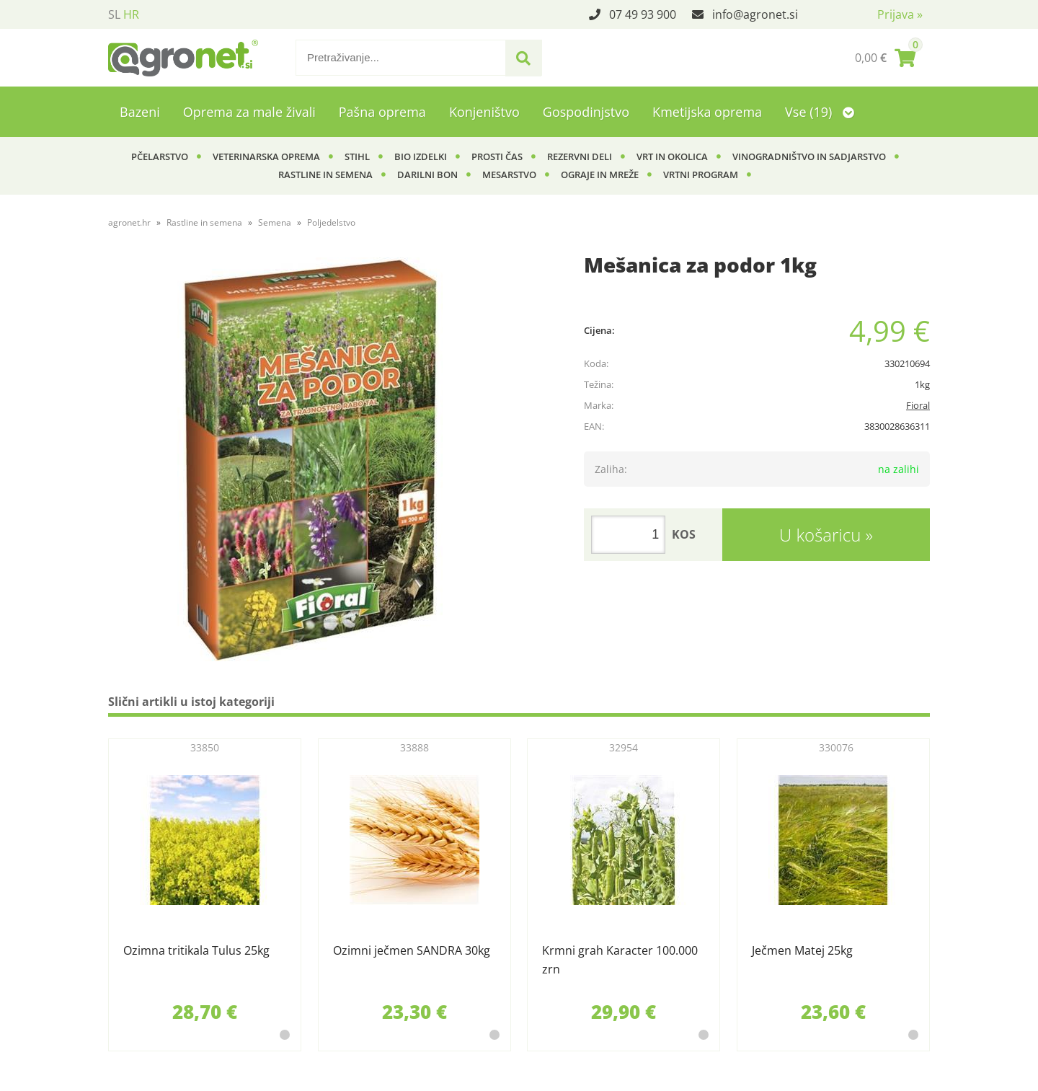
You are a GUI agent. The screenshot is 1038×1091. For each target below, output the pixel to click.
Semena (274, 222)
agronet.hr (129, 222)
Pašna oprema (382, 111)
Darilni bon (427, 174)
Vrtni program (700, 174)
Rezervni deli (579, 156)
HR (131, 14)
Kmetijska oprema (707, 111)
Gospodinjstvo (586, 111)
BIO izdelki (420, 156)
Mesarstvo (509, 174)
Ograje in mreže (600, 174)
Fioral (918, 405)
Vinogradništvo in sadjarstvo (809, 156)
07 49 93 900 (642, 14)
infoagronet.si (755, 14)
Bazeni (140, 111)
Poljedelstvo (331, 222)
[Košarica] (885, 57)
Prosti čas (497, 156)
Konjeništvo (484, 111)
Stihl (357, 156)
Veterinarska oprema (266, 156)
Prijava (900, 14)
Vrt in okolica (672, 156)
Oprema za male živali (249, 111)
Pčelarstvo (159, 156)
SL (114, 14)
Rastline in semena (325, 174)
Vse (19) (819, 111)
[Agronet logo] (183, 57)
